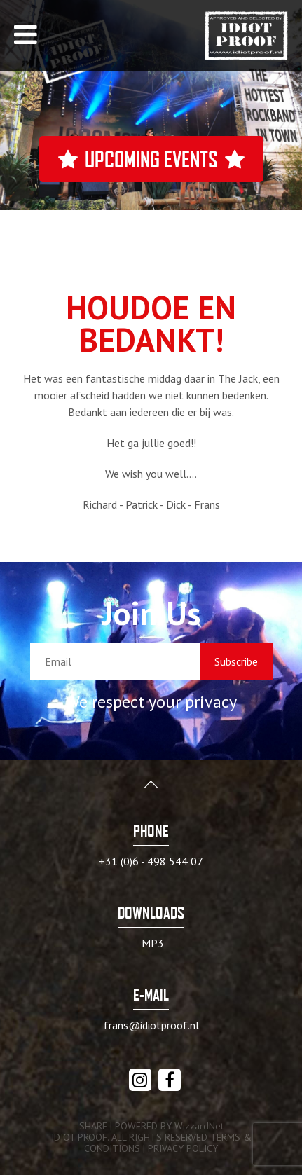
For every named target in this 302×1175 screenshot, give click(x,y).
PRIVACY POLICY (183, 1148)
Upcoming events (151, 159)
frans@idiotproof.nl (151, 1025)
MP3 (153, 943)
